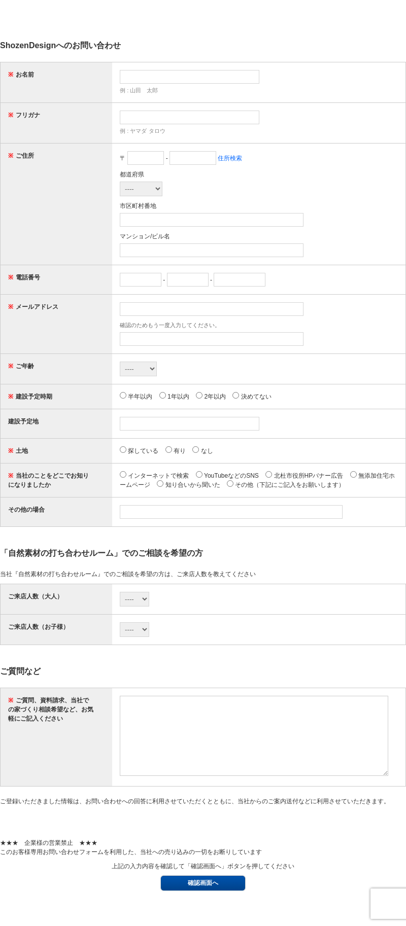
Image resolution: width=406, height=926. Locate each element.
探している (139, 450)
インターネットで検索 (154, 475)
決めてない (251, 396)
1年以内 (174, 396)
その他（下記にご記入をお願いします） (286, 484)
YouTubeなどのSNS (227, 475)
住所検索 (230, 158)
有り (175, 450)
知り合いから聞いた (188, 484)
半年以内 (136, 396)
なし (202, 450)
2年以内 (211, 396)
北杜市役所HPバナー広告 (304, 475)
